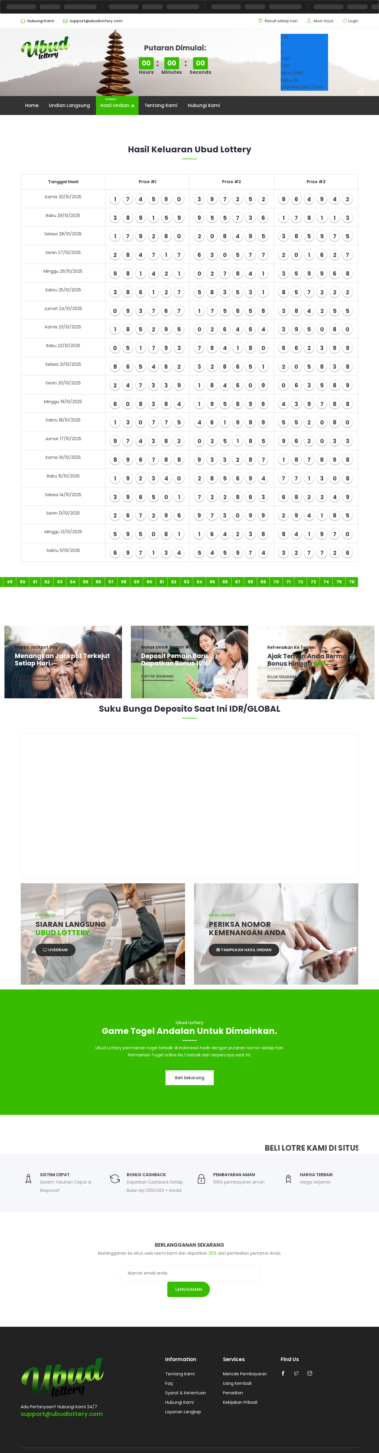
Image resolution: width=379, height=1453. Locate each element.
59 (136, 582)
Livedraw (56, 952)
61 (162, 582)
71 (288, 582)
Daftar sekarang (157, 677)
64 (199, 582)
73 (313, 582)
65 (212, 582)
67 (237, 582)
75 (339, 582)
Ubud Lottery (85, 1443)
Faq (169, 1371)
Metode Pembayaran (245, 1361)
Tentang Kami (160, 105)
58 (123, 582)
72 (300, 582)
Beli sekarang (189, 1079)
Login (353, 21)
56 (98, 582)
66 (225, 582)
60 (149, 582)
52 (47, 582)
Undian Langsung (69, 105)
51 (35, 582)
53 (59, 582)
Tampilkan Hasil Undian (244, 952)
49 (9, 582)
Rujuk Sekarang (282, 678)
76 (351, 582)
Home (31, 105)
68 (250, 582)
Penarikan (233, 1380)
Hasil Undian (117, 102)
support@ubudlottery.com (62, 1400)
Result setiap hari (281, 21)
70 (276, 582)
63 (186, 582)
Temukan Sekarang (32, 677)
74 (326, 582)
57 (111, 582)
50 (22, 582)
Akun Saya (323, 21)
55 (85, 582)
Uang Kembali (237, 1371)
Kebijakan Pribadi (240, 1390)
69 (263, 582)
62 (173, 582)
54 (73, 582)
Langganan (260, 1275)
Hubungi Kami (204, 105)
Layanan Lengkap (183, 1399)
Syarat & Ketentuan (185, 1380)
